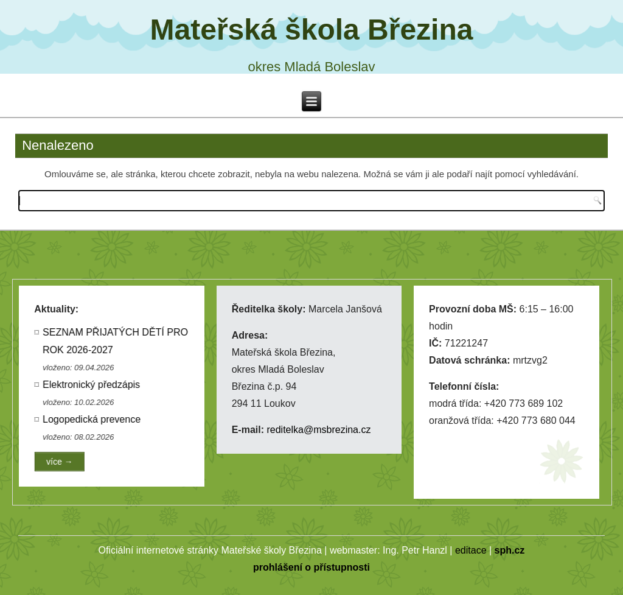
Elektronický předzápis (92, 384)
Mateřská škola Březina (311, 29)
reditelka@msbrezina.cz (318, 429)
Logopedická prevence (93, 419)
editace (471, 550)
